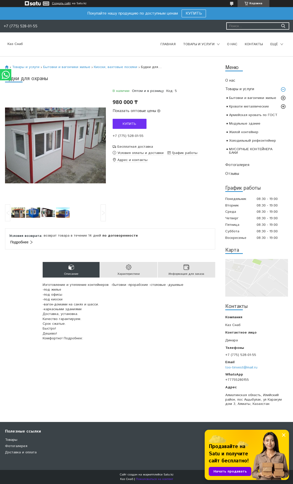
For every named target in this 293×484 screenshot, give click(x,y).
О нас (232, 44)
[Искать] (283, 26)
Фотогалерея (237, 165)
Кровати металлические (249, 106)
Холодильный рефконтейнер (252, 140)
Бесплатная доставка (135, 147)
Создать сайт (61, 3)
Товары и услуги (198, 44)
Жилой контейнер (243, 132)
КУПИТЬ (194, 13)
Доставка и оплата (21, 452)
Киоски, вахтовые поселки (115, 67)
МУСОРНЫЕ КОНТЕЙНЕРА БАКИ (250, 151)
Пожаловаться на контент (154, 479)
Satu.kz (169, 474)
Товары (11, 439)
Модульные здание (244, 123)
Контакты (254, 44)
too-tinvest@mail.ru (241, 367)
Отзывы (232, 173)
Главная (168, 44)
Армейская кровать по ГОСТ (253, 115)
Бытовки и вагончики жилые (252, 97)
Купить (129, 123)
